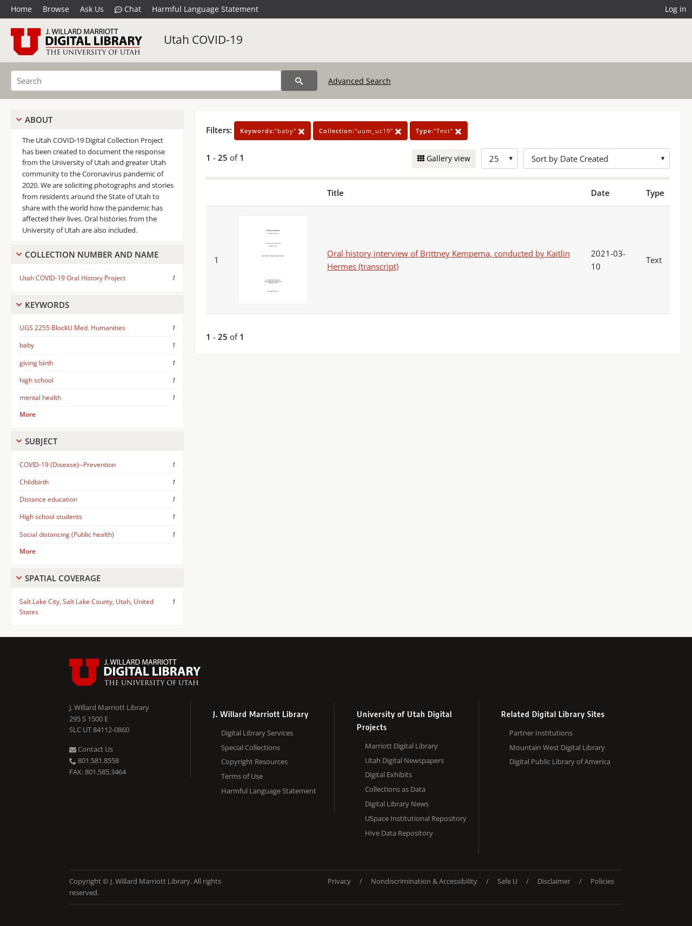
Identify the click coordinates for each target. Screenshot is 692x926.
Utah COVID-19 (203, 39)
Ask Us (92, 9)
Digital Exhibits (388, 774)
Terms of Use (242, 776)
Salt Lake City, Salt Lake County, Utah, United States (86, 606)
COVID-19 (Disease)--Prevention (67, 464)
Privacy (339, 881)
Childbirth (34, 482)
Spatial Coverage (63, 578)
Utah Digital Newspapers (404, 760)
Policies (602, 881)
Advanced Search (359, 81)
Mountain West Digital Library (557, 747)
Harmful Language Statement (205, 9)
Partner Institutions (541, 733)
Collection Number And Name (91, 254)
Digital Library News (397, 804)
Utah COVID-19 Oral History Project (72, 278)
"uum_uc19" (360, 131)
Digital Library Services (257, 733)
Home (21, 9)
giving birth (36, 362)
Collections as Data (395, 789)
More (27, 414)
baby (26, 345)
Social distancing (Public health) (66, 534)
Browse (56, 9)
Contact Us (91, 749)
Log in (676, 9)
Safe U (507, 881)
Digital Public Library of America (559, 761)
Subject (41, 441)
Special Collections (250, 747)
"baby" (272, 131)
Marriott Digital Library (401, 746)
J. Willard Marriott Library (109, 707)
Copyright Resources (254, 761)
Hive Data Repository (399, 833)
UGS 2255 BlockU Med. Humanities (72, 327)
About (38, 119)
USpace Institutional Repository (416, 818)
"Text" (439, 131)
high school (36, 380)
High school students (50, 516)
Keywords (47, 304)
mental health (40, 397)
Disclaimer (553, 881)
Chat (128, 9)
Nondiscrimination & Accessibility (424, 881)
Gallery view (447, 158)
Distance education (48, 499)
